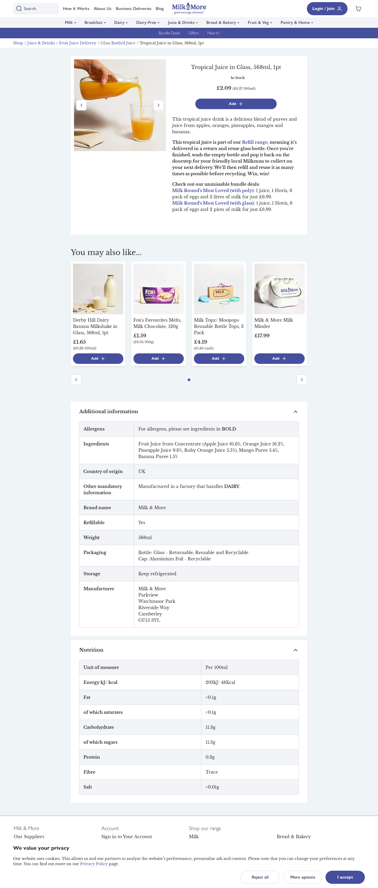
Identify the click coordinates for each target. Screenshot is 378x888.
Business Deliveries (133, 8)
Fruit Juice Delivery (77, 43)
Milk (69, 22)
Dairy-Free (146, 22)
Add (236, 104)
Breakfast (93, 22)
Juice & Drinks (181, 22)
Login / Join (327, 8)
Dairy (119, 22)
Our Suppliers (29, 836)
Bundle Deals (169, 32)
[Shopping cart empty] (358, 8)
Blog (160, 8)
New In (213, 32)
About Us (103, 8)
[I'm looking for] (36, 8)
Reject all (260, 877)
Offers (193, 32)
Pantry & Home (295, 22)
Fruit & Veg (258, 22)
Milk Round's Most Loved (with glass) (213, 203)
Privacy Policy (94, 864)
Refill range (254, 142)
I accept (345, 877)
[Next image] (158, 105)
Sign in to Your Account (126, 836)
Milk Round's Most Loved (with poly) (212, 190)
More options (302, 877)
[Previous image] (81, 105)
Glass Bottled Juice (118, 43)
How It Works (76, 8)
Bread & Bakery (221, 22)
